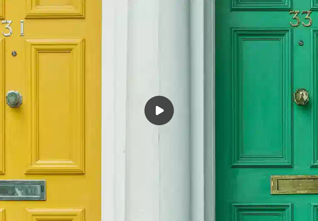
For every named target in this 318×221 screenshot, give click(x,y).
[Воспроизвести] (159, 110)
